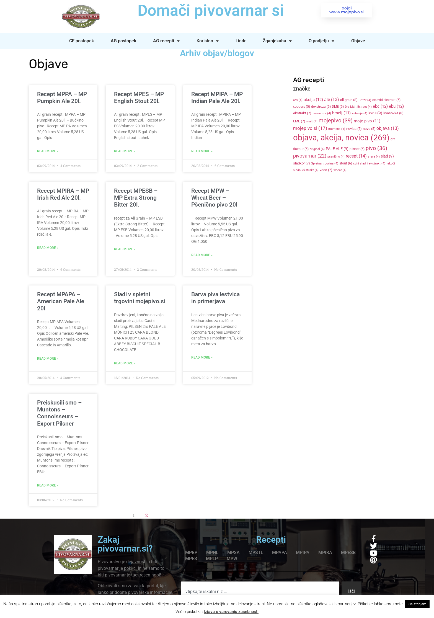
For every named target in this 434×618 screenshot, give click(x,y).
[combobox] (260, 591)
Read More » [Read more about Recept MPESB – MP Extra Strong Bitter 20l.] (124, 249)
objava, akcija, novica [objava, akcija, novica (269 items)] (341, 137)
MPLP (212, 558)
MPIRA (325, 552)
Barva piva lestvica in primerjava (215, 298)
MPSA (233, 552)
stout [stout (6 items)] (345, 163)
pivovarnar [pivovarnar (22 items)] (309, 156)
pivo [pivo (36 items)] (376, 148)
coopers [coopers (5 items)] (301, 107)
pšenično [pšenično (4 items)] (336, 156)
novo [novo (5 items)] (369, 129)
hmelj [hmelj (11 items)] (341, 112)
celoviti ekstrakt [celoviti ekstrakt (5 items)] (386, 100)
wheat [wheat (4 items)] (340, 170)
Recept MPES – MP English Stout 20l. (139, 97)
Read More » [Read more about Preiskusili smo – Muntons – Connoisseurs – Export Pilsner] (47, 485)
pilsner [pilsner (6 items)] (357, 149)
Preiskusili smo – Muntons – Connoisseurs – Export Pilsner (59, 413)
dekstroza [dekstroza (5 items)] (321, 107)
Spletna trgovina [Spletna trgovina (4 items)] (324, 163)
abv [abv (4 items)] (298, 100)
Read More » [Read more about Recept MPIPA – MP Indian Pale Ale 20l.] (202, 151)
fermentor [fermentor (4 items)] (321, 113)
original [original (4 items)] (317, 149)
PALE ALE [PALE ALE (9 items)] (337, 148)
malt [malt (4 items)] (311, 121)
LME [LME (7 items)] (299, 121)
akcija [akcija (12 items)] (313, 99)
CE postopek (81, 40)
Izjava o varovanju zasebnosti (231, 611)
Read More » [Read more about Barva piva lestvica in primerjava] (202, 357)
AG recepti (166, 41)
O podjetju (321, 41)
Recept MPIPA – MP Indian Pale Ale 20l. (217, 97)
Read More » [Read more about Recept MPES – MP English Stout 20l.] (124, 151)
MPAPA (279, 552)
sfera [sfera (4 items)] (374, 156)
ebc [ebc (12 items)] (380, 106)
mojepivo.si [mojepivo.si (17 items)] (310, 128)
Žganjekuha (277, 41)
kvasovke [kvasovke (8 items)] (393, 113)
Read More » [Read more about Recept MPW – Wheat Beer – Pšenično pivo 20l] (202, 255)
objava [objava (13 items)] (387, 128)
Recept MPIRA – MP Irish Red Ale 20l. (63, 194)
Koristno (208, 41)
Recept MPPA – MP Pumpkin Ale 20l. (62, 97)
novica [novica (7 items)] (354, 129)
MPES (191, 558)
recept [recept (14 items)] (356, 156)
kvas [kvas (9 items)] (375, 113)
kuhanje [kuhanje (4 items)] (359, 113)
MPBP (191, 552)
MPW (232, 558)
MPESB (348, 552)
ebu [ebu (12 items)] (396, 106)
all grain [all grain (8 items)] (349, 100)
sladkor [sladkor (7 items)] (301, 163)
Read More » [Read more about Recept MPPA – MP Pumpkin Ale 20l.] (47, 151)
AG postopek (123, 40)
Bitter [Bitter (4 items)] (365, 100)
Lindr (241, 40)
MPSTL (256, 552)
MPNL (212, 552)
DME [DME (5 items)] (338, 107)
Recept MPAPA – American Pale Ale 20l (60, 301)
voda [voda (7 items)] (326, 170)
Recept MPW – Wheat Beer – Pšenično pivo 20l (214, 197)
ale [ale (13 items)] (331, 99)
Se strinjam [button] (417, 604)
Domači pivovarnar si (210, 10)
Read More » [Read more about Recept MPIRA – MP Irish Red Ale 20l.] (47, 248)
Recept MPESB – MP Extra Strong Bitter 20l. (135, 197)
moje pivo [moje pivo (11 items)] (367, 121)
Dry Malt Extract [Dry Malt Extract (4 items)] (358, 107)
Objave (358, 40)
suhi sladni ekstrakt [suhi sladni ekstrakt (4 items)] (369, 163)
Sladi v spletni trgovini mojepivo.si (139, 298)
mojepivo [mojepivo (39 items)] (336, 120)
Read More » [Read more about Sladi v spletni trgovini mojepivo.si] (124, 363)
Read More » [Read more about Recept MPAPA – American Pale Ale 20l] (47, 358)
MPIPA (302, 552)
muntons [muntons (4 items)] (336, 129)
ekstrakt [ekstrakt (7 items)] (302, 113)
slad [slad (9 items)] (387, 156)
